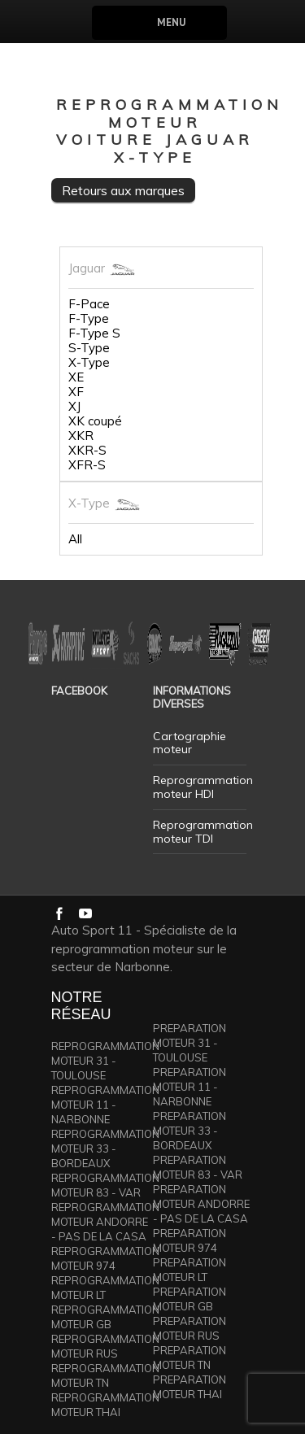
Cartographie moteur (189, 743)
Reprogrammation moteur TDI (203, 831)
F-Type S (94, 333)
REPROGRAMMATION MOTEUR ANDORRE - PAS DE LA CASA (105, 1222)
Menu (171, 22)
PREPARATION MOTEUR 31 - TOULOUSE (189, 1043)
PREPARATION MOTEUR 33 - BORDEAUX (189, 1130)
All (75, 539)
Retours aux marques (123, 190)
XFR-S (87, 465)
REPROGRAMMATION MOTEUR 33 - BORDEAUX (105, 1148)
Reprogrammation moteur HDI (203, 787)
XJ (74, 406)
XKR (81, 436)
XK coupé (95, 421)
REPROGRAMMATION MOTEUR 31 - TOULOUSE (105, 1061)
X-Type (89, 362)
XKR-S (87, 450)
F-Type (88, 319)
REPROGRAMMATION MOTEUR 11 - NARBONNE (105, 1104)
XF (76, 392)
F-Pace (89, 304)
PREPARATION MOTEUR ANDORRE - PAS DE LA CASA (201, 1204)
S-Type (89, 348)
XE (76, 377)
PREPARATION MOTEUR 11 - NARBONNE (189, 1087)
